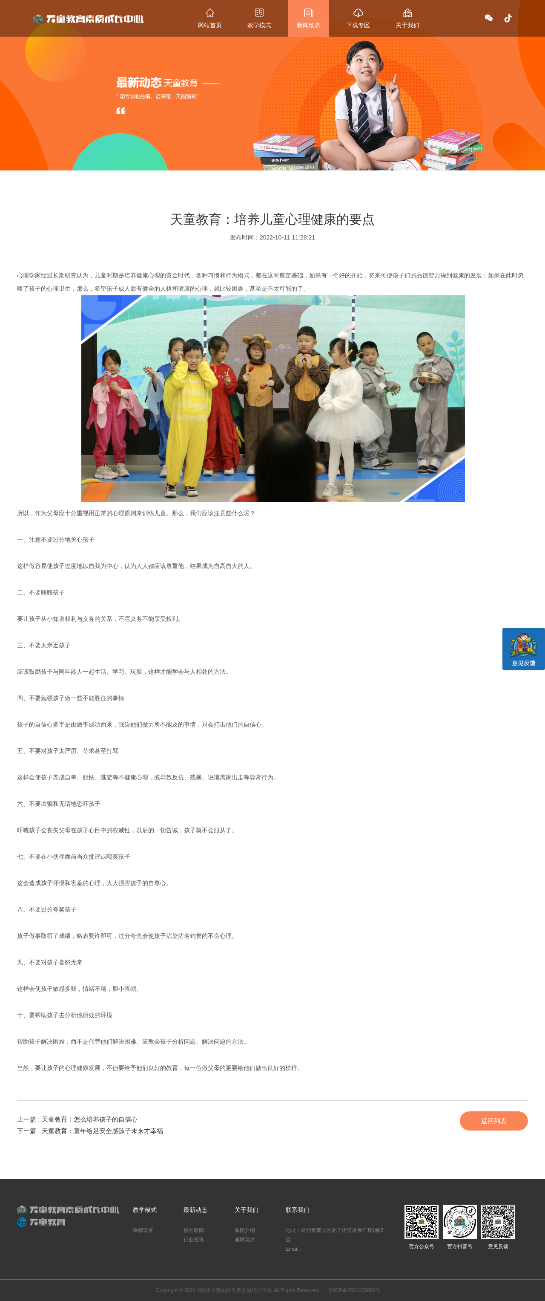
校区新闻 (194, 1230)
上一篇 (77, 1119)
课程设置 (143, 1230)
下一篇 (90, 1130)
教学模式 (145, 1209)
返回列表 (494, 1121)
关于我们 (246, 1209)
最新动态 (195, 1209)
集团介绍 (245, 1230)
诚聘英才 (245, 1240)
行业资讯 (194, 1240)
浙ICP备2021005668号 (355, 1290)
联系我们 (298, 1209)
